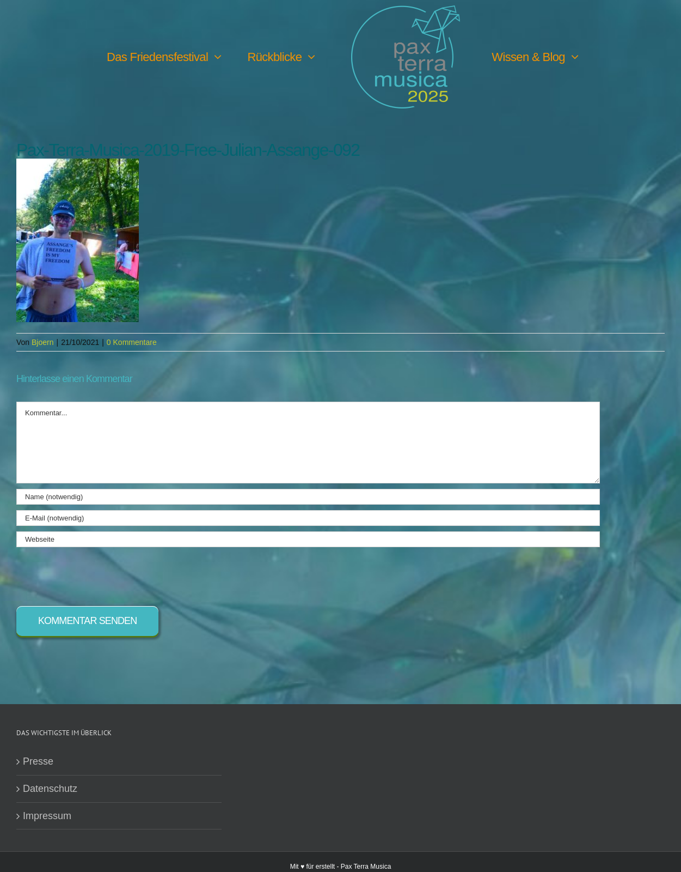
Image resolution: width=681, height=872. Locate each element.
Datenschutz (50, 788)
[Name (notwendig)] (308, 497)
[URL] (308, 539)
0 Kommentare (132, 342)
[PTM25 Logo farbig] (405, 10)
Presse (38, 761)
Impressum (47, 815)
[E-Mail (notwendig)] (308, 518)
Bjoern (42, 342)
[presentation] (99, 574)
